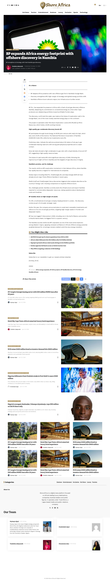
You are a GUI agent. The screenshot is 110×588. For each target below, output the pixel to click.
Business (9, 49)
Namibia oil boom (34, 274)
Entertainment (67, 489)
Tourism (16, 319)
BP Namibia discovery (67, 272)
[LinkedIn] (18, 5)
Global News (12, 291)
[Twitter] (10, 5)
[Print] (75, 67)
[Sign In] (5, 5)
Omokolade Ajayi (14, 389)
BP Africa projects (55, 272)
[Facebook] (8, 5)
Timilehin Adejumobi (18, 66)
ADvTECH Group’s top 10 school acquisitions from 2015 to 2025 (50, 239)
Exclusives (76, 489)
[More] (78, 67)
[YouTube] (12, 5)
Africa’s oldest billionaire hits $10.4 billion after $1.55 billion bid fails (52, 242)
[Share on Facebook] (67, 67)
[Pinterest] (16, 5)
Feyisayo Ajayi (14, 305)
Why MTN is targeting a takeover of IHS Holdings (46, 251)
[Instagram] (14, 5)
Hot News (16, 49)
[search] (97, 5)
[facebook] (59, 515)
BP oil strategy (78, 272)
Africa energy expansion (43, 272)
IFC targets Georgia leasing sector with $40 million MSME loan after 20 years (22, 447)
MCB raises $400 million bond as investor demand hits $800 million (87, 446)
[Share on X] (70, 67)
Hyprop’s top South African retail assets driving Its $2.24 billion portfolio (54, 245)
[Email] (73, 67)
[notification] (94, 5)
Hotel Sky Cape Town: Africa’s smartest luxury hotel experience (54, 446)
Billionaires (12, 375)
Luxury (10, 319)
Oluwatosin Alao (64, 551)
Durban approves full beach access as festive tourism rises (49, 248)
